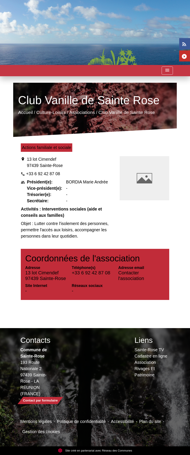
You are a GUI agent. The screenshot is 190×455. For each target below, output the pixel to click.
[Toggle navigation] (167, 70)
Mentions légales (36, 421)
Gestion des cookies (41, 431)
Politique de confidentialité (81, 421)
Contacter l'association (131, 275)
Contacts (35, 340)
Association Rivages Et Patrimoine (145, 368)
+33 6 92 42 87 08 (43, 173)
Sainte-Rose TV (149, 349)
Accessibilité (122, 421)
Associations (82, 112)
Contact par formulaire (40, 400)
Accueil (25, 112)
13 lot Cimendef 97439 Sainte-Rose (45, 162)
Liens (144, 340)
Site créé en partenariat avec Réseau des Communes (95, 450)
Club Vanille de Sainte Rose (126, 112)
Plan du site (150, 421)
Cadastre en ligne (151, 356)
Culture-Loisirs (51, 112)
